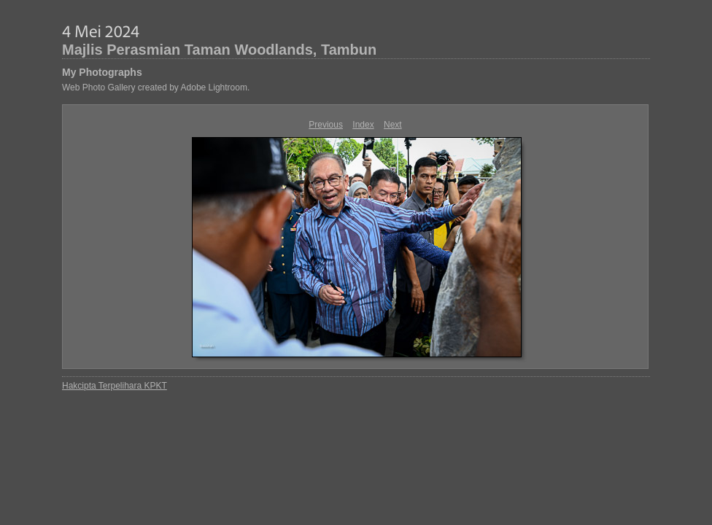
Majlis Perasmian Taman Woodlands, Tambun (219, 50)
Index (363, 125)
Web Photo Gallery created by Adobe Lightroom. (155, 87)
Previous (326, 125)
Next (393, 125)
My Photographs (102, 72)
